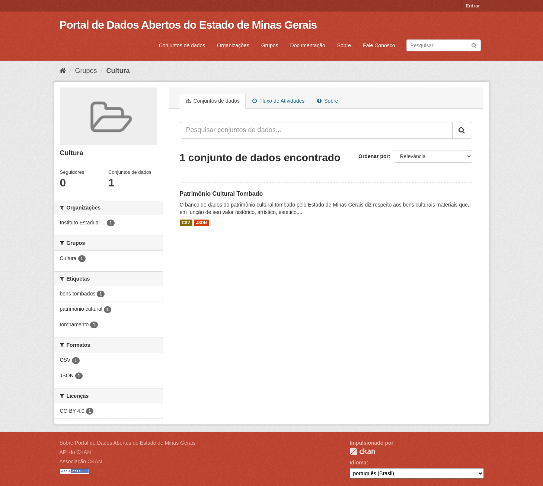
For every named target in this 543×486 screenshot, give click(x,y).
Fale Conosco (379, 45)
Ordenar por (373, 156)
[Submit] (474, 45)
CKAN (362, 451)
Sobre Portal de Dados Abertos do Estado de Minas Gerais (128, 443)
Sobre (344, 45)
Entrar (473, 6)
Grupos (269, 45)
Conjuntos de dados (182, 45)
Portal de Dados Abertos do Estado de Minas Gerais (188, 25)
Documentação (307, 45)
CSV (186, 223)
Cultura (118, 70)
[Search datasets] (443, 45)
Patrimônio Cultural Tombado (221, 194)
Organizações (233, 45)
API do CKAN (75, 452)
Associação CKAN (81, 461)
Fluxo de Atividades (278, 101)
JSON (201, 223)
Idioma (358, 463)
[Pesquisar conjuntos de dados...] (316, 130)
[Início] (63, 70)
